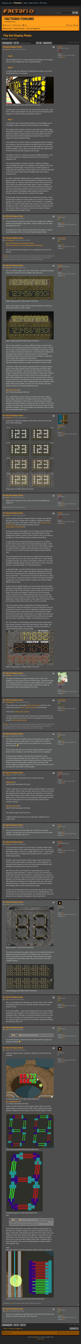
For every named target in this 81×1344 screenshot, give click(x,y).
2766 (63, 245)
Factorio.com (7, 3)
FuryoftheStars (62, 237)
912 (63, 502)
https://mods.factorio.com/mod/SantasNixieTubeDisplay (24, 245)
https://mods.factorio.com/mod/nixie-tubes (20, 243)
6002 (63, 223)
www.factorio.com (10, 21)
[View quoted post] (20, 1035)
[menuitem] (16, 25)
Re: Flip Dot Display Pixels (13, 216)
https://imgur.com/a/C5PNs (15, 527)
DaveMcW (60, 425)
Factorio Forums (19, 18)
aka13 (59, 495)
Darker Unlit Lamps (33, 705)
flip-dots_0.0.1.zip (12, 390)
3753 (63, 432)
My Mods (5, 256)
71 (62, 54)
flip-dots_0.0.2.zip (12, 806)
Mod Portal (33, 3)
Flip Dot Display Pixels (17, 35)
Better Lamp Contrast (28, 707)
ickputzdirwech (13, 39)
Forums (18, 3)
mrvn (59, 216)
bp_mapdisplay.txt (12, 1101)
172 (63, 913)
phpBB (35, 1337)
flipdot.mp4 (10, 782)
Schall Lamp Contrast (22, 712)
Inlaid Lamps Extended (19, 720)
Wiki (25, 3)
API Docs (43, 3)
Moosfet (60, 46)
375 (63, 690)
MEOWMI (60, 682)
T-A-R (59, 905)
